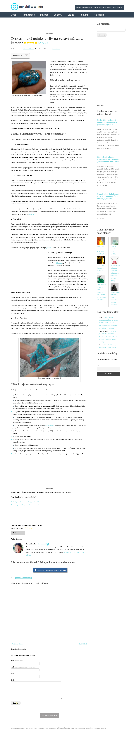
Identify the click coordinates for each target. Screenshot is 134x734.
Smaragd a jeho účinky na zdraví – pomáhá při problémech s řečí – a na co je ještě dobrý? (101, 292)
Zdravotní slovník (78, 728)
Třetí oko (59, 263)
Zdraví (32, 49)
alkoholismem (49, 425)
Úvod (13, 14)
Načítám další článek (49, 715)
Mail (23, 667)
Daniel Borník (103, 325)
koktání (31, 214)
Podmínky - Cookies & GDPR (96, 728)
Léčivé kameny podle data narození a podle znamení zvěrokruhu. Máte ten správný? (115, 273)
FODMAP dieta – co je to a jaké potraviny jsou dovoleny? (108, 339)
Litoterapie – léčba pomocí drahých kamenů (26, 505)
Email (98, 365)
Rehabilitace (28, 14)
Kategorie (99, 14)
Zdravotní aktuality (100, 7)
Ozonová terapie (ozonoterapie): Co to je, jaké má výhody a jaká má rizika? (108, 320)
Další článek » (83, 644)
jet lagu (49, 248)
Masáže (44, 14)
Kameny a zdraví (23, 578)
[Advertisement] (49, 27)
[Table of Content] (26, 56)
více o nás (41, 544)
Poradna (84, 14)
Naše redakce (43, 728)
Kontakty (120, 7)
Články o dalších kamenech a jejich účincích (26, 502)
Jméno (17, 660)
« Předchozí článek (17, 644)
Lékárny (58, 14)
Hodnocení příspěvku (17, 528)
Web (12, 673)
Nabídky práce (111, 7)
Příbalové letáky (64, 728)
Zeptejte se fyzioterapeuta (84, 7)
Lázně (71, 14)
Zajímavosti (26, 49)
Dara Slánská (56, 49)
